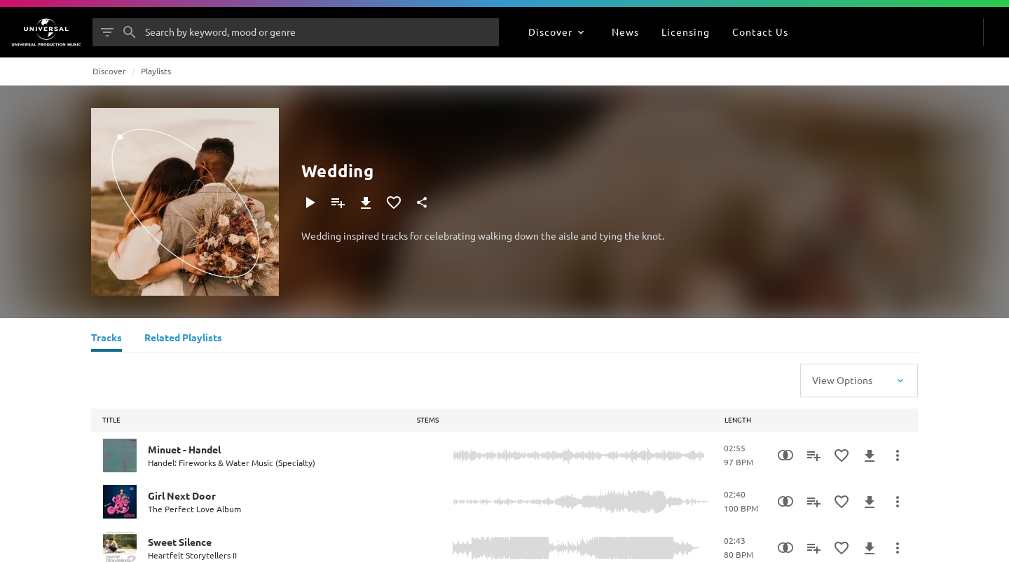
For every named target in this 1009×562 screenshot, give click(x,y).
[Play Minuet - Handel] (120, 455)
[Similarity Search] (785, 455)
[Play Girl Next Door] (120, 502)
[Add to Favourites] (393, 202)
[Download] (365, 202)
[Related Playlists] (183, 339)
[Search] (129, 32)
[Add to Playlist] (337, 202)
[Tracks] (106, 339)
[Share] (421, 202)
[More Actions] (897, 455)
